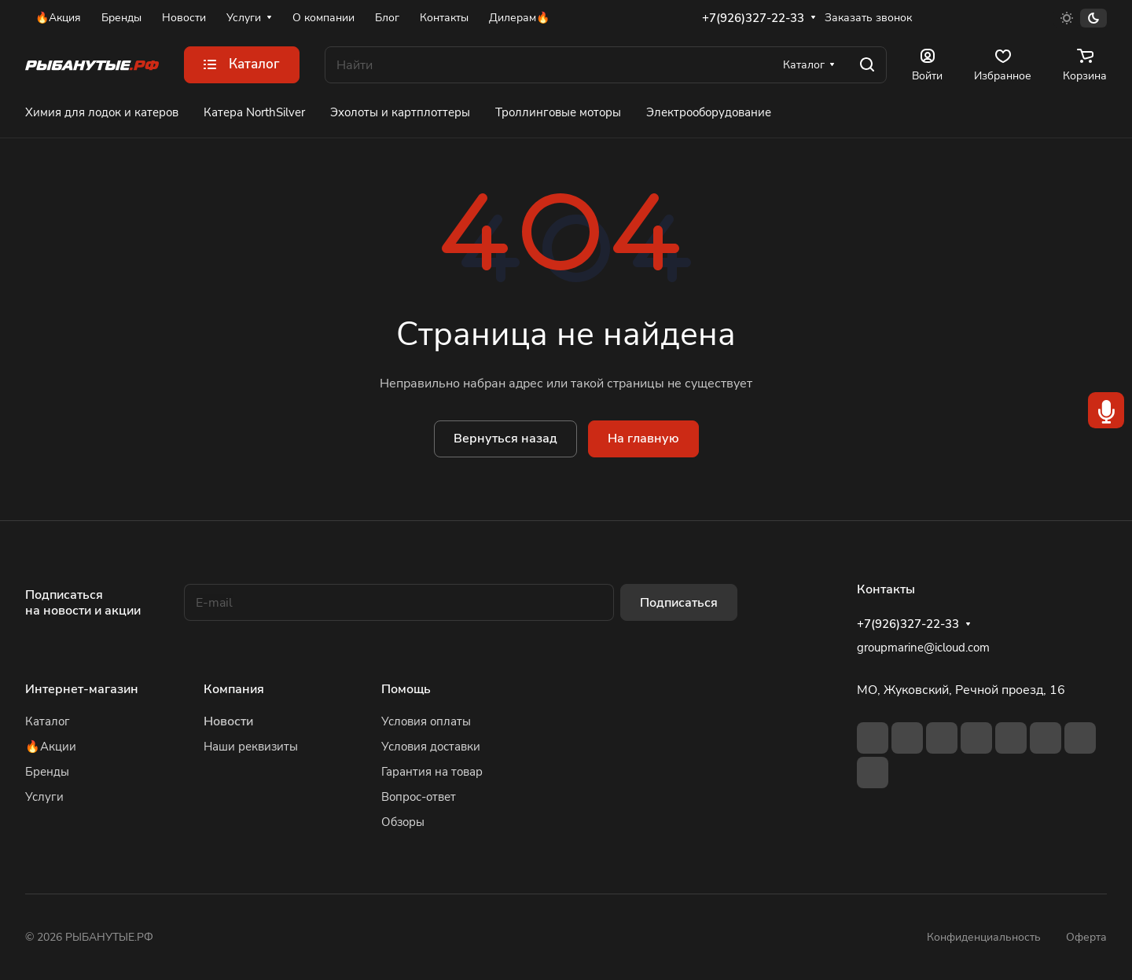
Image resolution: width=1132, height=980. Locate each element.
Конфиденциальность (984, 937)
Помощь (406, 689)
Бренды (47, 772)
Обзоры (402, 822)
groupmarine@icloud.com (923, 647)
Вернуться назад (505, 438)
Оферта (1086, 937)
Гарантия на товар (432, 772)
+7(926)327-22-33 (753, 18)
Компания (234, 689)
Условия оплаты (426, 721)
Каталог (47, 721)
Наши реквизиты (251, 746)
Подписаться (679, 602)
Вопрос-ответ (418, 797)
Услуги (44, 797)
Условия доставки (430, 746)
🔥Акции (50, 746)
